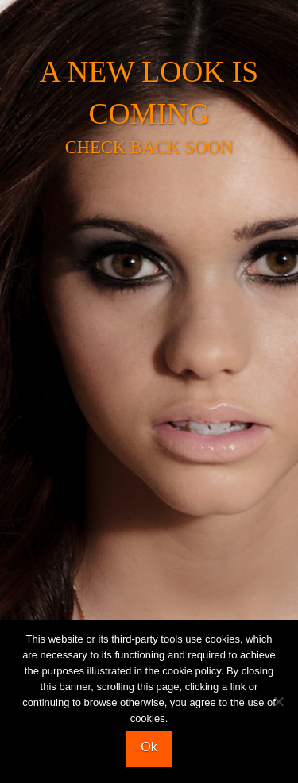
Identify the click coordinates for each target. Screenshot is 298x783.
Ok (149, 747)
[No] (278, 701)
